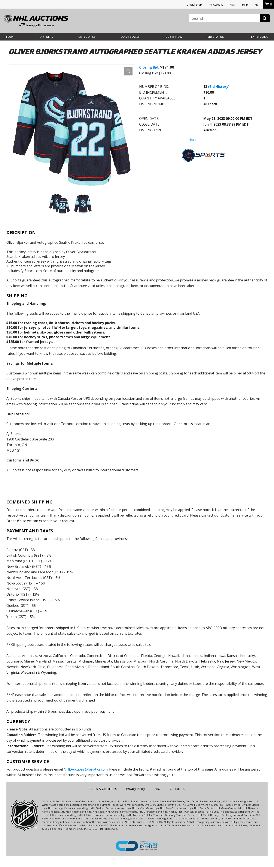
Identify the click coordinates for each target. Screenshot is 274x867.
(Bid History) (218, 86)
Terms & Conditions (103, 789)
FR (256, 4)
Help (245, 4)
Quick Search (130, 37)
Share (193, 140)
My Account (216, 4)
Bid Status (215, 37)
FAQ (232, 4)
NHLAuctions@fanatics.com (86, 769)
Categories (86, 37)
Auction (210, 130)
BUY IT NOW (174, 37)
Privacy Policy (135, 789)
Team (9, 37)
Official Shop (194, 4)
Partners (46, 37)
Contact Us (177, 789)
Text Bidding (258, 37)
